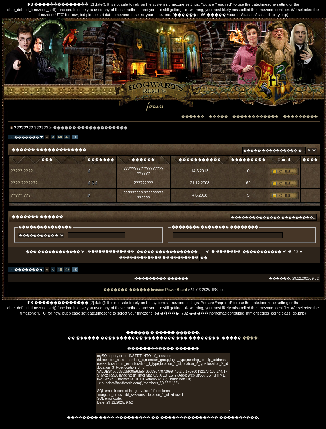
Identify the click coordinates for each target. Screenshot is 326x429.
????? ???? (22, 171)
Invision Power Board (169, 290)
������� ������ (126, 290)
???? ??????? (24, 183)
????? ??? (21, 195)
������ (193, 116)
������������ (255, 116)
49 (67, 137)
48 (60, 137)
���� (250, 338)
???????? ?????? (31, 127)
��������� (300, 116)
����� (218, 116)
